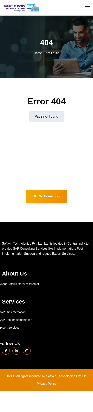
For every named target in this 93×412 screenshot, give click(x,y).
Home (38, 53)
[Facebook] (6, 351)
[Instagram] (27, 351)
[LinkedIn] (16, 351)
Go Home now (46, 196)
